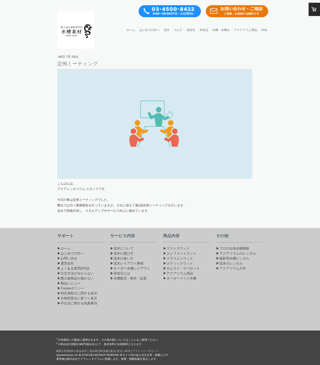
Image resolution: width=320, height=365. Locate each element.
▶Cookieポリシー (70, 288)
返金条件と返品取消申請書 (92, 351)
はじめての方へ (149, 30)
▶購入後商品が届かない (75, 278)
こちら (132, 339)
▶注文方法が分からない (75, 273)
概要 (59, 351)
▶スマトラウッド (176, 248)
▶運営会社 (65, 263)
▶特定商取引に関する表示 (77, 293)
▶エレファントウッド (179, 253)
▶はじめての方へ (70, 253)
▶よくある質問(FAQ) (73, 268)
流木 (167, 30)
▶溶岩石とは (120, 273)
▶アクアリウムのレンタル (236, 253)
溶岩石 (191, 30)
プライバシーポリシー (145, 351)
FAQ (264, 30)
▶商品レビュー (69, 283)
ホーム (130, 30)
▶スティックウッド (178, 263)
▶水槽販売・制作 (128, 278)
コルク (178, 30)
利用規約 (69, 351)
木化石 (203, 30)
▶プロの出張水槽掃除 (232, 248)
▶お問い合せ (67, 258)
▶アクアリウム (178, 273)
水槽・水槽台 (221, 30)
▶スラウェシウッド (178, 258)
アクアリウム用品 (245, 30)
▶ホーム (64, 248)
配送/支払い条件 (120, 351)
